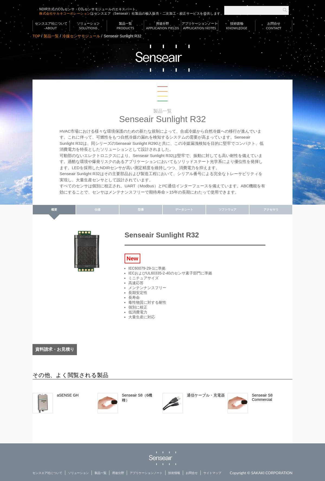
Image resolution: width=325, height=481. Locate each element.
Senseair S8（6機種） (137, 397)
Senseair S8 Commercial (262, 397)
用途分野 (162, 26)
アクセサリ (271, 209)
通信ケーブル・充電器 (206, 395)
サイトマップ (212, 473)
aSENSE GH (68, 395)
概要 (54, 209)
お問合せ (273, 26)
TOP (36, 36)
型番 (141, 209)
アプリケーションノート (199, 26)
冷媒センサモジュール (81, 36)
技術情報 (236, 26)
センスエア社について (51, 26)
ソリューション (88, 26)
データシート (184, 209)
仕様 (97, 209)
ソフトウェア (227, 209)
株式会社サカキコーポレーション (64, 13)
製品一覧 (125, 26)
